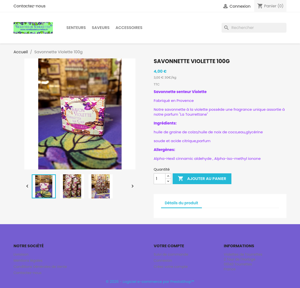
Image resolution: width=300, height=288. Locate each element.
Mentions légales (28, 260)
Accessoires (129, 27)
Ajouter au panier (202, 179)
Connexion (163, 260)
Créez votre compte (171, 266)
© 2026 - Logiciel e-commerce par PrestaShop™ (150, 281)
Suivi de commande (171, 254)
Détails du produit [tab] (181, 203)
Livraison (21, 254)
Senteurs (76, 27)
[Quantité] (159, 178)
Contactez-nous (29, 6)
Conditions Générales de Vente (40, 266)
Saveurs (100, 27)
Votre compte (169, 246)
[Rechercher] (254, 28)
